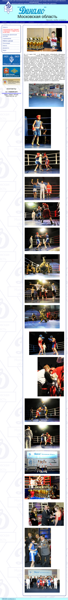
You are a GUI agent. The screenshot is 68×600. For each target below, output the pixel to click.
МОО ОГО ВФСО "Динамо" (17, 22)
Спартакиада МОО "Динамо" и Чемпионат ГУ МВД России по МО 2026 (11, 31)
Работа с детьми (8, 41)
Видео (4, 50)
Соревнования (7, 38)
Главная (4, 22)
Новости (5, 27)
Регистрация (6, 43)
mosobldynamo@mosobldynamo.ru (11, 93)
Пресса (5, 45)
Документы (6, 48)
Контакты (31, 22)
